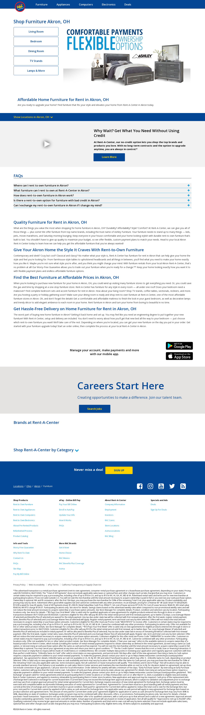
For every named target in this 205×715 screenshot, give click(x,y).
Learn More (109, 157)
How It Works (65, 520)
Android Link (179, 347)
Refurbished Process (22, 531)
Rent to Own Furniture (23, 504)
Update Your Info (67, 515)
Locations (18, 486)
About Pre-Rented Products (25, 525)
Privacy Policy (19, 584)
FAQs (61, 525)
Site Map (17, 568)
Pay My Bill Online (21, 574)
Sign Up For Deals (159, 509)
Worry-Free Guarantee (23, 547)
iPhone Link (179, 357)
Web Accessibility (37, 584)
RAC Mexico (64, 558)
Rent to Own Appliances (24, 509)
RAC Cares (109, 520)
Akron (37, 486)
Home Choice (65, 552)
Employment (110, 509)
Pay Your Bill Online (68, 504)
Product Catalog (20, 536)
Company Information (115, 504)
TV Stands (36, 61)
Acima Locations (112, 531)
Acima (62, 568)
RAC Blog (109, 536)
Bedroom (36, 41)
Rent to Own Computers (24, 515)
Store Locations (112, 525)
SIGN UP (119, 470)
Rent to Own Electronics (24, 520)
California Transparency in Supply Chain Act (81, 584)
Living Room (36, 31)
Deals (153, 504)
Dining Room (36, 51)
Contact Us (18, 558)
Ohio (28, 486)
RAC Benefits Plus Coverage (71, 563)
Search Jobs (94, 409)
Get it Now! (64, 547)
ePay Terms (53, 584)
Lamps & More (36, 70)
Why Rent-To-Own (21, 552)
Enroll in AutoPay (66, 509)
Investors (109, 515)
